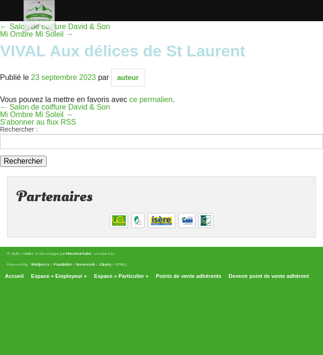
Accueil (14, 276)
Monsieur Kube (78, 253)
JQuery (105, 264)
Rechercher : (19, 129)
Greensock (85, 264)
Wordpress (40, 264)
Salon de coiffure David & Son (55, 107)
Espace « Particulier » (121, 276)
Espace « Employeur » (59, 276)
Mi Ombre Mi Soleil (36, 114)
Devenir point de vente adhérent (269, 276)
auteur (128, 77)
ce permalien (151, 99)
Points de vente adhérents (188, 276)
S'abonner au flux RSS (38, 122)
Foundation (63, 264)
